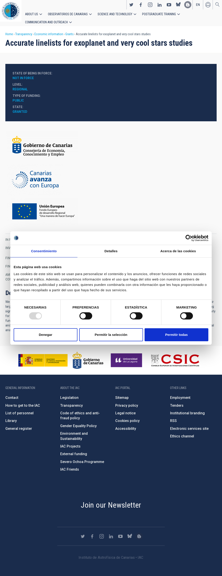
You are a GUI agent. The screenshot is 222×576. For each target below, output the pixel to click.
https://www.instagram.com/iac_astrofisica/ (150, 7)
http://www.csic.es (174, 356)
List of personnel (19, 408)
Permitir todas (176, 335)
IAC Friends (69, 465)
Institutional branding (187, 408)
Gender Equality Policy (78, 421)
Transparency (23, 29)
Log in (208, 7)
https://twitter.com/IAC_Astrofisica (131, 7)
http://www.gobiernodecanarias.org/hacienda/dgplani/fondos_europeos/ (111, 175)
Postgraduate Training (144, 16)
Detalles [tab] (111, 251)
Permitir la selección (111, 335)
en (198, 7)
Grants (69, 29)
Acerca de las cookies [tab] (178, 251)
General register (18, 424)
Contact (11, 393)
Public (18, 96)
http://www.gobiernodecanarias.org (88, 356)
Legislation (69, 393)
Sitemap (122, 393)
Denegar (45, 335)
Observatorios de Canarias (63, 16)
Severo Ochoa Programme (82, 457)
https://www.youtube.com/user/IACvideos (169, 7)
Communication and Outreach (188, 16)
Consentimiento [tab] (44, 251)
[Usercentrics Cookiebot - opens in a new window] (188, 238)
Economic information (48, 29)
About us (30, 16)
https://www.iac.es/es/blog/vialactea (187, 7)
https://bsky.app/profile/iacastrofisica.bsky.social (178, 7)
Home (9, 29)
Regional (20, 85)
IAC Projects (70, 442)
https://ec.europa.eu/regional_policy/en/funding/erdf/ (111, 207)
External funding (73, 449)
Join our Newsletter (111, 500)
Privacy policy (126, 401)
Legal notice (125, 408)
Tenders (177, 401)
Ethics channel (182, 432)
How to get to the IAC (22, 401)
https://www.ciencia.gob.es (43, 355)
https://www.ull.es (127, 356)
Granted (20, 107)
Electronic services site (189, 424)
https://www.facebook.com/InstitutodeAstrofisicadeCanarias (140, 7)
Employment (180, 393)
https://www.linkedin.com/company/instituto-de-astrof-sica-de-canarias (159, 7)
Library (11, 416)
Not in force (23, 73)
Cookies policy (127, 416)
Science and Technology (105, 16)
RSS (173, 416)
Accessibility (125, 424)
